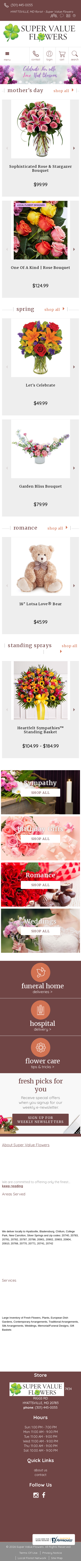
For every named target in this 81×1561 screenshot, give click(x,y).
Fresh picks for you (40, 1093)
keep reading (12, 1186)
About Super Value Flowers (25, 1144)
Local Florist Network (32, 1558)
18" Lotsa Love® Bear (40, 604)
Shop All (61, 91)
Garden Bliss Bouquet (40, 486)
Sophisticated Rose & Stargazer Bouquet (40, 168)
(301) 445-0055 (22, 5)
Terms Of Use (28, 1553)
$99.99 (40, 184)
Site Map (57, 1558)
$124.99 (40, 286)
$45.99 (40, 622)
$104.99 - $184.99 (40, 746)
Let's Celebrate (40, 385)
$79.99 (40, 504)
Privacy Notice (52, 1553)
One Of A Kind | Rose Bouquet (40, 267)
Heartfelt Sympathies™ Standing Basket (40, 730)
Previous (6, 148)
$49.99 (40, 403)
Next (74, 148)
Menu (7, 59)
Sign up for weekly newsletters (40, 1120)
